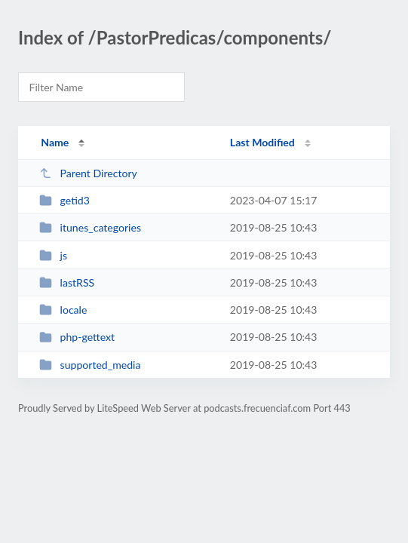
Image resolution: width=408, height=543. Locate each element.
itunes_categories (90, 227)
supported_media (89, 364)
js (53, 255)
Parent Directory (88, 173)
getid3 (64, 200)
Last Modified (262, 142)
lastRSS (66, 282)
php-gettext (77, 336)
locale (63, 309)
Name (55, 142)
